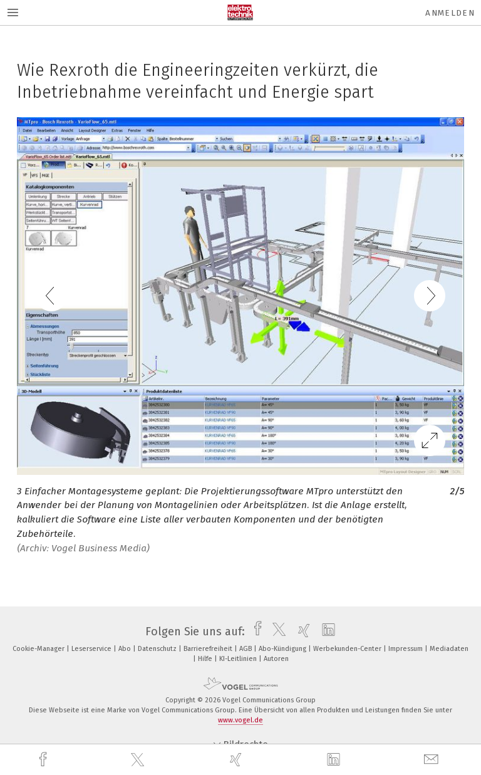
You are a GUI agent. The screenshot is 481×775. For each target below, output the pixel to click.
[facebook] (44, 759)
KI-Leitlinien (239, 659)
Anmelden (450, 13)
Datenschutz (158, 649)
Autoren (276, 659)
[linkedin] (335, 760)
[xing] (237, 759)
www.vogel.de (240, 720)
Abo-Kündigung (283, 649)
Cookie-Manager (39, 649)
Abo (125, 649)
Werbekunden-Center (348, 649)
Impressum (406, 649)
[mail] (433, 759)
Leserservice (92, 649)
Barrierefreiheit (209, 649)
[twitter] (139, 760)
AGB (246, 649)
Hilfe (206, 659)
